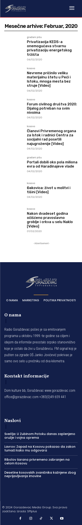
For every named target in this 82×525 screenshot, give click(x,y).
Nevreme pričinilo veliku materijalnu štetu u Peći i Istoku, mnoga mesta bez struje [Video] (49, 79)
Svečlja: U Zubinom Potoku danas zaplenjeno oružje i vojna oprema (39, 436)
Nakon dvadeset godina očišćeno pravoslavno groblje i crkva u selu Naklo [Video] (50, 219)
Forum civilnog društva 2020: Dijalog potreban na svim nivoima (52, 108)
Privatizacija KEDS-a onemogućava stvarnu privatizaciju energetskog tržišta (49, 48)
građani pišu (34, 37)
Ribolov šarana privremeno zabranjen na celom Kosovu (37, 461)
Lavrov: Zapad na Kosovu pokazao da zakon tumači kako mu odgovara (39, 448)
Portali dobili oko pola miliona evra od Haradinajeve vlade (52, 164)
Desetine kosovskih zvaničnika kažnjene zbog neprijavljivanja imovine (40, 474)
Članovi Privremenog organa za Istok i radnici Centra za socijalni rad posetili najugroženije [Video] (51, 137)
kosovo (31, 68)
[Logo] (15, 8)
